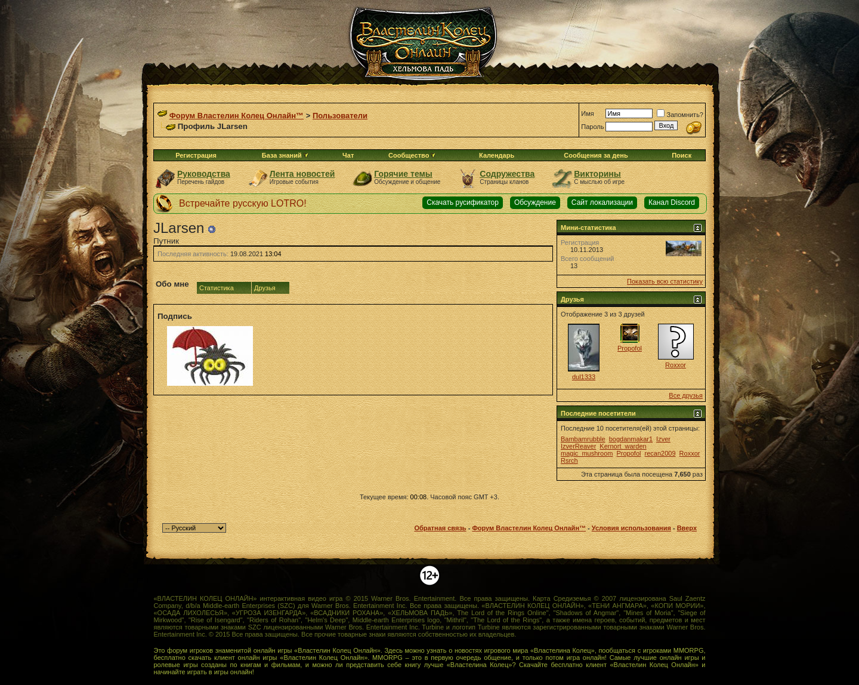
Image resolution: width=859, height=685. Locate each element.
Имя (587, 113)
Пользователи (340, 115)
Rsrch (569, 460)
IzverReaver (578, 446)
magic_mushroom (587, 453)
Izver (663, 439)
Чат (348, 155)
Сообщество (411, 155)
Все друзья (686, 395)
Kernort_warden (623, 446)
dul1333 (583, 376)
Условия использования (631, 528)
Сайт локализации (602, 202)
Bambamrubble (583, 439)
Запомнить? (680, 114)
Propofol (629, 348)
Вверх (687, 528)
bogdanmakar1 (631, 439)
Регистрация (196, 155)
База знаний (282, 155)
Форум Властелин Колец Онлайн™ (236, 115)
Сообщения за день (596, 155)
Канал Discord (671, 202)
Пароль (592, 126)
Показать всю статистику (665, 281)
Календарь (496, 155)
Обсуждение (535, 202)
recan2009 (660, 453)
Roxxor (675, 364)
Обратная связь (440, 528)
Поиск (681, 155)
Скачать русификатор (463, 202)
